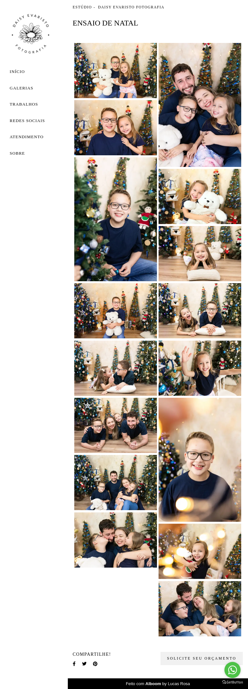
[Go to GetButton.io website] (232, 682)
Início (17, 71)
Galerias (21, 88)
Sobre (17, 153)
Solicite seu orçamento (201, 658)
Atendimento (27, 136)
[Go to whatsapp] (232, 670)
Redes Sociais (27, 120)
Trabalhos (24, 104)
